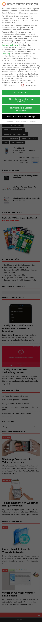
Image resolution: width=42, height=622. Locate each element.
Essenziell (9, 85)
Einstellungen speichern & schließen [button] (21, 100)
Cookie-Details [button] (10, 121)
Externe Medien (29, 85)
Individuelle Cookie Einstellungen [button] (21, 116)
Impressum (33, 121)
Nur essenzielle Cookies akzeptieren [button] (21, 108)
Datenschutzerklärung (10, 45)
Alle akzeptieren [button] (21, 92)
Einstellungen (7, 54)
